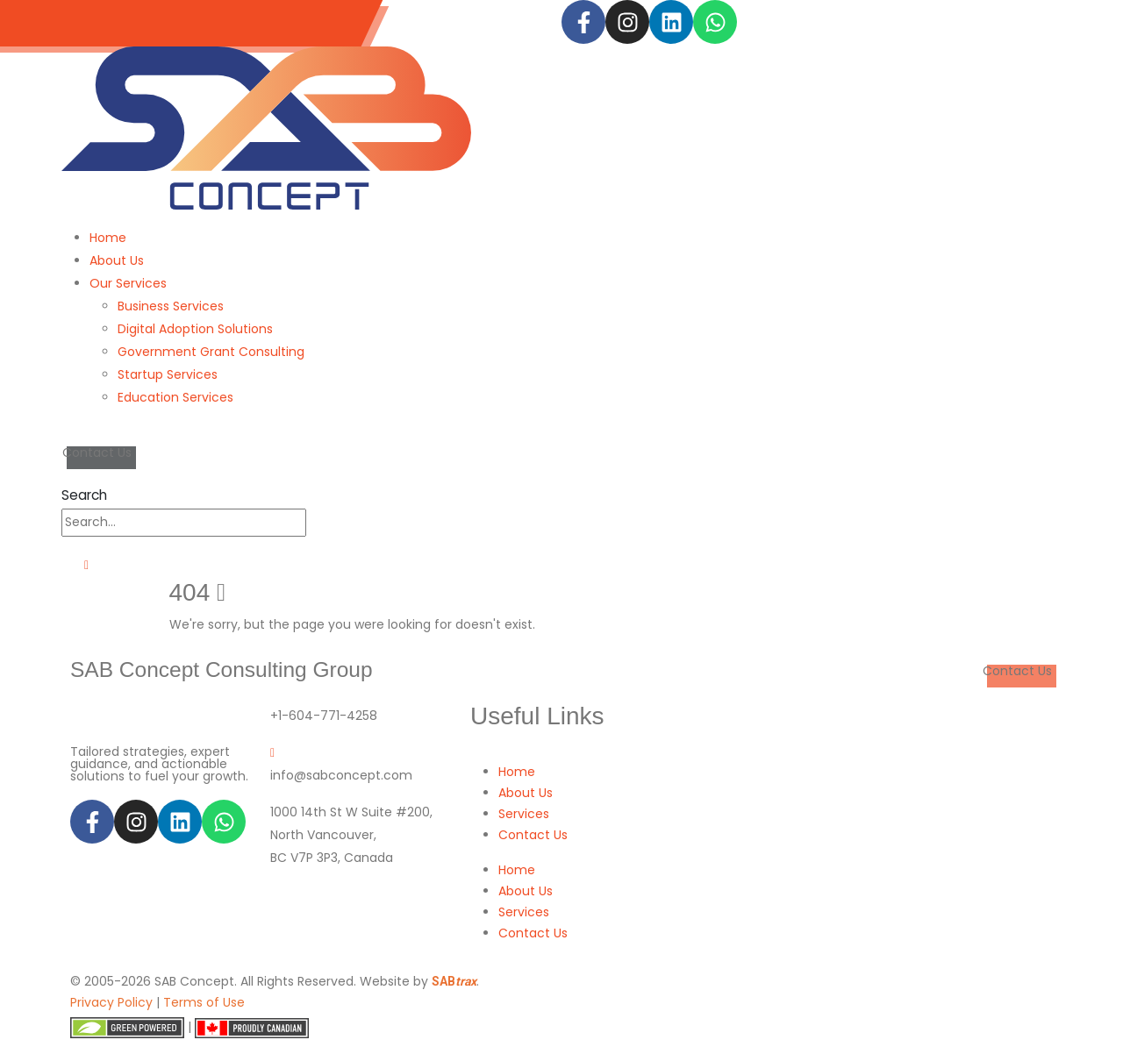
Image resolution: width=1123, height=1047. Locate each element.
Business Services (171, 306)
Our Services (128, 283)
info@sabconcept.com (263, 23)
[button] (84, 495)
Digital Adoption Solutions (195, 329)
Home (107, 237)
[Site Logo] (266, 127)
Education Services (175, 397)
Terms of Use (204, 1002)
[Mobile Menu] (81, 564)
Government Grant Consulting (211, 351)
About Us (116, 260)
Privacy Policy (111, 1002)
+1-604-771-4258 (323, 715)
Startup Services (168, 374)
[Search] (316, 522)
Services (523, 814)
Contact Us (533, 835)
